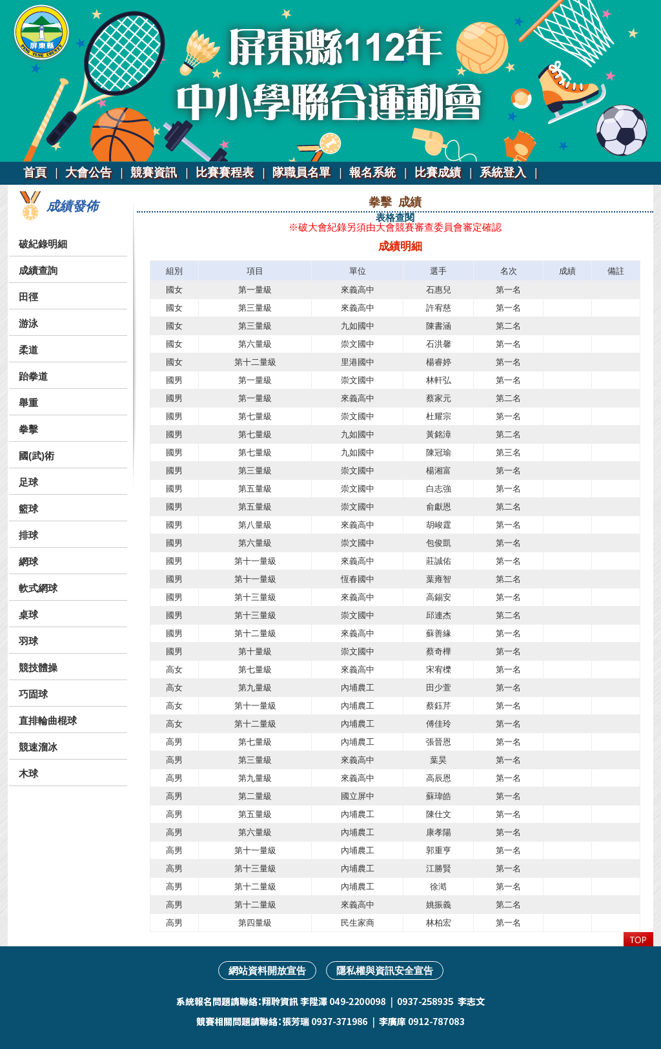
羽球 (28, 641)
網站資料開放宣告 (267, 970)
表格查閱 (395, 217)
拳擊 (28, 429)
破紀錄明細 (43, 243)
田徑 (28, 296)
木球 (28, 773)
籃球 (28, 508)
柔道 (28, 349)
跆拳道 (33, 376)
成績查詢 (38, 270)
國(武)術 (36, 455)
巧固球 (33, 694)
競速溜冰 (38, 747)
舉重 (28, 402)
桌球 (28, 614)
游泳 (28, 323)
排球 (28, 535)
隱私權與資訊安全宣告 (384, 970)
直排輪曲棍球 (48, 720)
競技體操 (38, 667)
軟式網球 (38, 588)
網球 (28, 561)
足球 (28, 482)
